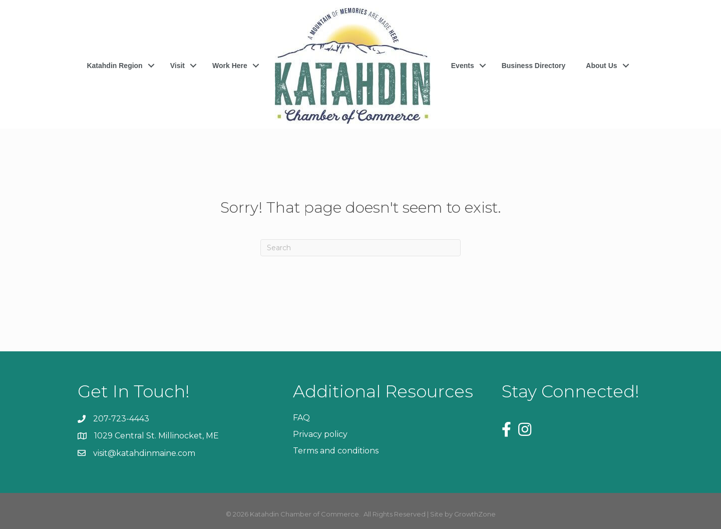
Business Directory (534, 66)
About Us (601, 66)
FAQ (301, 417)
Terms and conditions (336, 450)
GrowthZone (475, 514)
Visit (177, 66)
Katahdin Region (114, 66)
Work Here (229, 66)
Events (462, 66)
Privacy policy (320, 434)
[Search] (360, 247)
